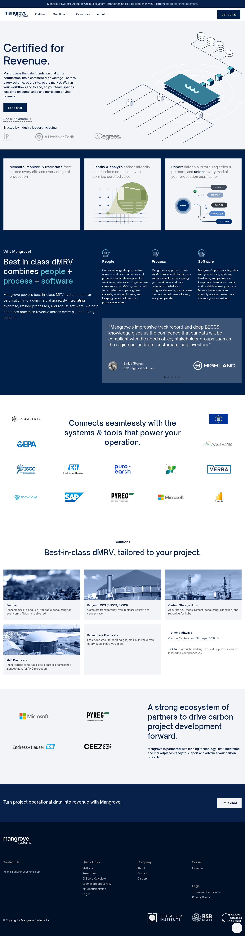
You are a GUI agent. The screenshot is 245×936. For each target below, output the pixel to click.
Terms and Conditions (206, 892)
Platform (40, 14)
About (101, 14)
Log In (86, 894)
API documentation (94, 888)
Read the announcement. (182, 3)
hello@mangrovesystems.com (21, 871)
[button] (61, 14)
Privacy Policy (201, 897)
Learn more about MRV (97, 883)
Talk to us (174, 649)
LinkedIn (197, 868)
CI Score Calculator (94, 878)
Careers (142, 878)
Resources (83, 14)
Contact (142, 873)
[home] (16, 14)
